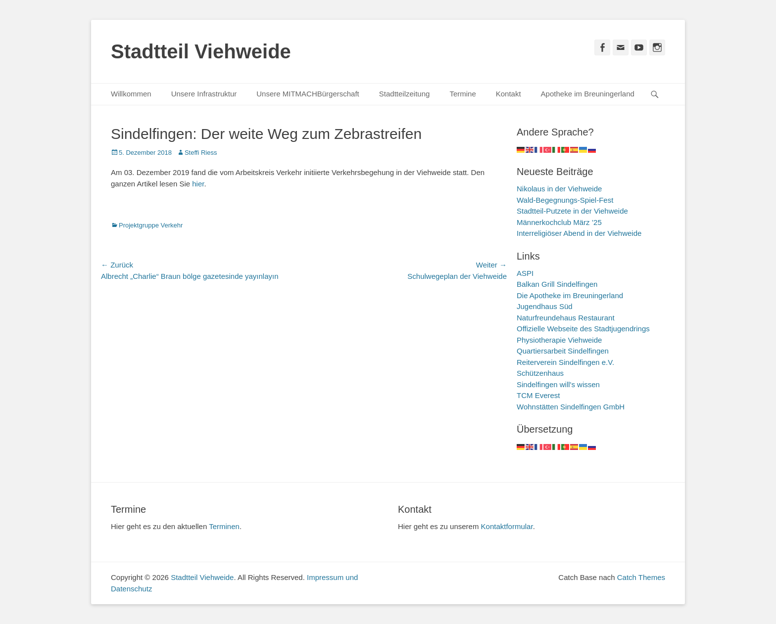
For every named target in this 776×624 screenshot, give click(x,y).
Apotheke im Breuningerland (587, 93)
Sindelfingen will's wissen (558, 384)
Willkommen (131, 93)
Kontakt (508, 93)
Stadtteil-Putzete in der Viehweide (572, 211)
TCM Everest (538, 395)
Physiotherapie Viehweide (559, 340)
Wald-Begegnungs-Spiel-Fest (565, 200)
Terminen (224, 526)
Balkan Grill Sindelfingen (557, 284)
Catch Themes (641, 577)
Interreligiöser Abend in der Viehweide (579, 233)
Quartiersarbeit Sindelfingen (563, 351)
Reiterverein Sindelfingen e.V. (565, 362)
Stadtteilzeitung (404, 93)
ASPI (525, 273)
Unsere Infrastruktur (204, 93)
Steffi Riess (201, 152)
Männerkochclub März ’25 (559, 222)
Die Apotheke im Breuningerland (570, 295)
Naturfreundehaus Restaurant (566, 317)
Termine (462, 93)
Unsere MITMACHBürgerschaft (307, 93)
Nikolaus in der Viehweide (559, 188)
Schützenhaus (540, 373)
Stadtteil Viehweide (201, 51)
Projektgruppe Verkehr (151, 225)
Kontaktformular (507, 526)
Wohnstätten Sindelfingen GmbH (571, 406)
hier (198, 183)
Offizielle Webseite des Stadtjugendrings (583, 328)
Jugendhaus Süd (545, 306)
